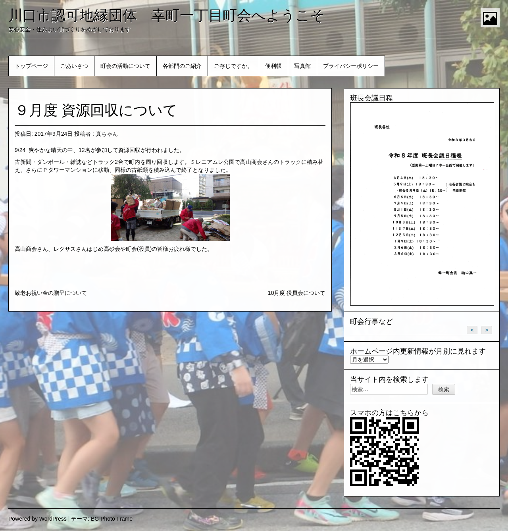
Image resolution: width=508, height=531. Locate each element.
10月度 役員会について (296, 293)
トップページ (31, 66)
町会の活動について (125, 66)
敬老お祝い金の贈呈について (51, 293)
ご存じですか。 (233, 66)
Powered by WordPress (37, 519)
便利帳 (273, 66)
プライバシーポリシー (351, 66)
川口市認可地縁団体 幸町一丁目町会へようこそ (166, 15)
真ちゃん (107, 134)
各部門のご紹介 (182, 66)
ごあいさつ (74, 66)
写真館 (302, 66)
